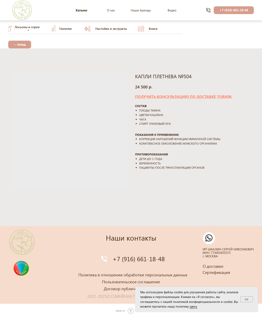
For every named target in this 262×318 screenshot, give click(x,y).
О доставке (213, 266)
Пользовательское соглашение (131, 281)
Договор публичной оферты (131, 288)
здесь (193, 306)
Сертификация (216, 272)
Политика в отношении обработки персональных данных (132, 274)
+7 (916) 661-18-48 (139, 258)
